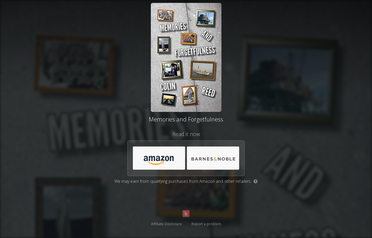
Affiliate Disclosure (166, 223)
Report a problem (206, 223)
